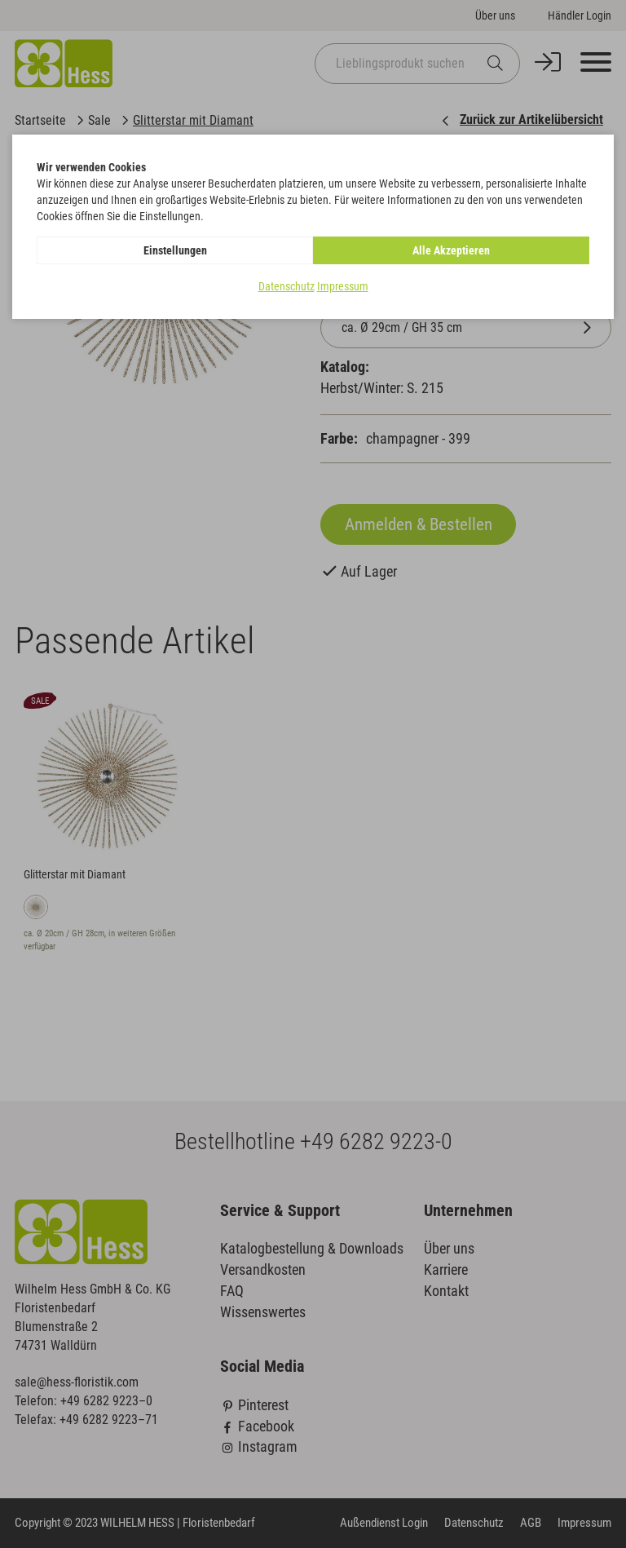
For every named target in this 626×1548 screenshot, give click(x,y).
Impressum (342, 286)
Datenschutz (286, 286)
